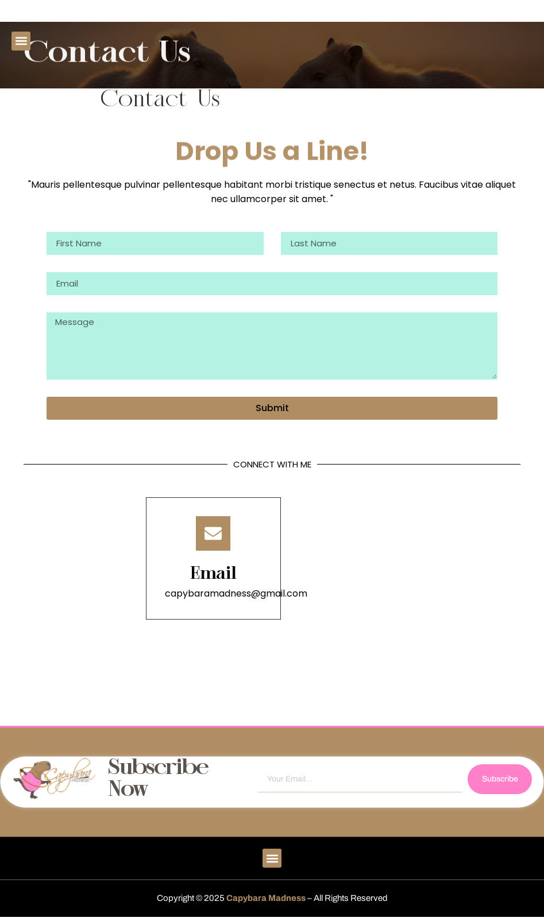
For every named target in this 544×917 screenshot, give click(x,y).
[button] (20, 41)
